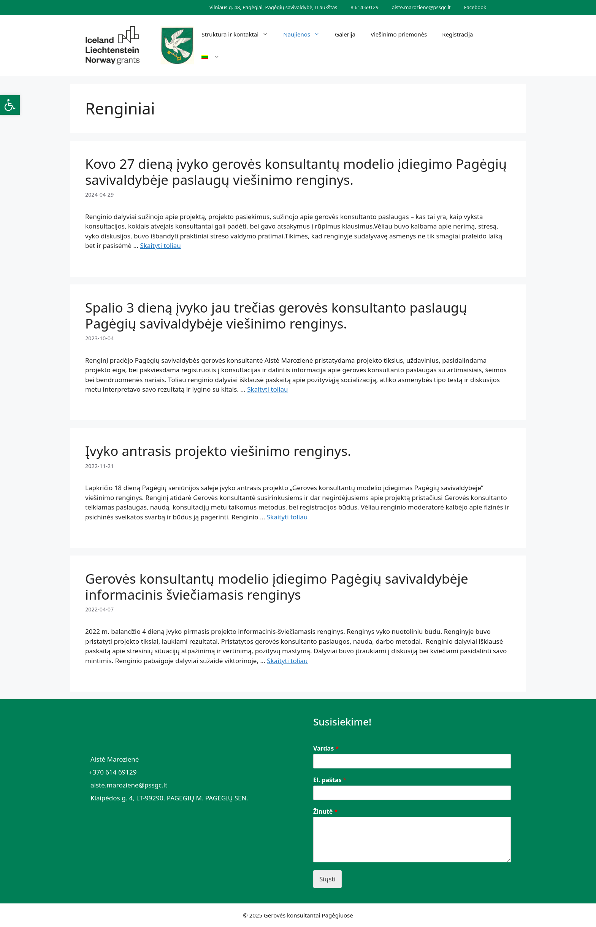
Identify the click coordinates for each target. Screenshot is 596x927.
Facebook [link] (475, 7)
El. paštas (330, 780)
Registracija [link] (457, 34)
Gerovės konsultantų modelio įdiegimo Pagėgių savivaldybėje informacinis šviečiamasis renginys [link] (276, 586)
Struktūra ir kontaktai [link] (238, 34)
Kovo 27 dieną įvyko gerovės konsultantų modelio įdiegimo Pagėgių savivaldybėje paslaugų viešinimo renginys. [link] (296, 172)
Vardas (326, 748)
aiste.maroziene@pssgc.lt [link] (421, 7)
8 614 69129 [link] (364, 7)
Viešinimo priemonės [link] (399, 34)
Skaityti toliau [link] (160, 245)
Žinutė (325, 812)
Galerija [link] (345, 34)
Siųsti (327, 879)
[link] (10, 105)
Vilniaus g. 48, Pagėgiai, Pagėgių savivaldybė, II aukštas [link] (273, 7)
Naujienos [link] (305, 34)
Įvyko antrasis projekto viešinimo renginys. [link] (218, 451)
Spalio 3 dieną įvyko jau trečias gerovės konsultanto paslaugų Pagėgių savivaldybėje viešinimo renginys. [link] (276, 315)
